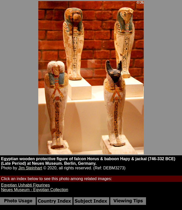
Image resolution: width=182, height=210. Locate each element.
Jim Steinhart (30, 168)
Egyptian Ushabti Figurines (25, 185)
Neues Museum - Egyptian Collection (34, 190)
